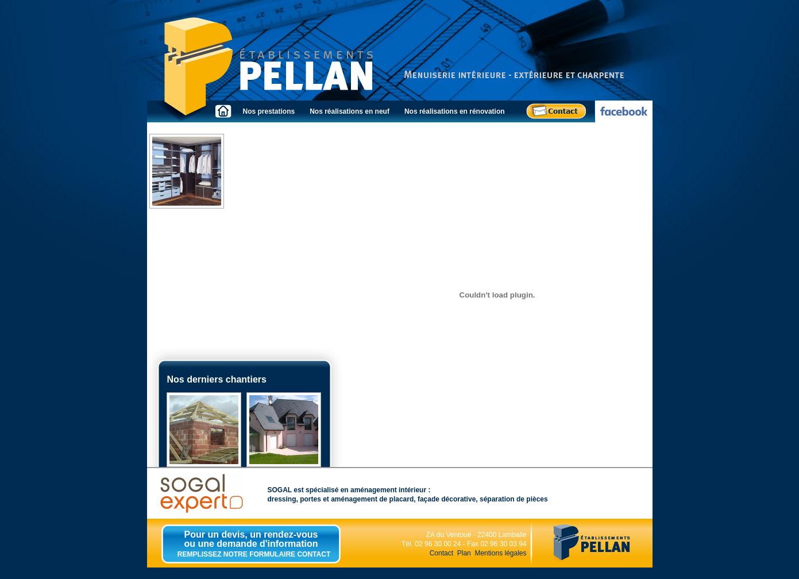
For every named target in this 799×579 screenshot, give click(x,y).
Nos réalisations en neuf (349, 111)
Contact (441, 553)
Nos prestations (269, 111)
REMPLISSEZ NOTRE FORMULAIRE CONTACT (253, 554)
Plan (464, 553)
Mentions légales (500, 553)
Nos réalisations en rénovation (454, 111)
